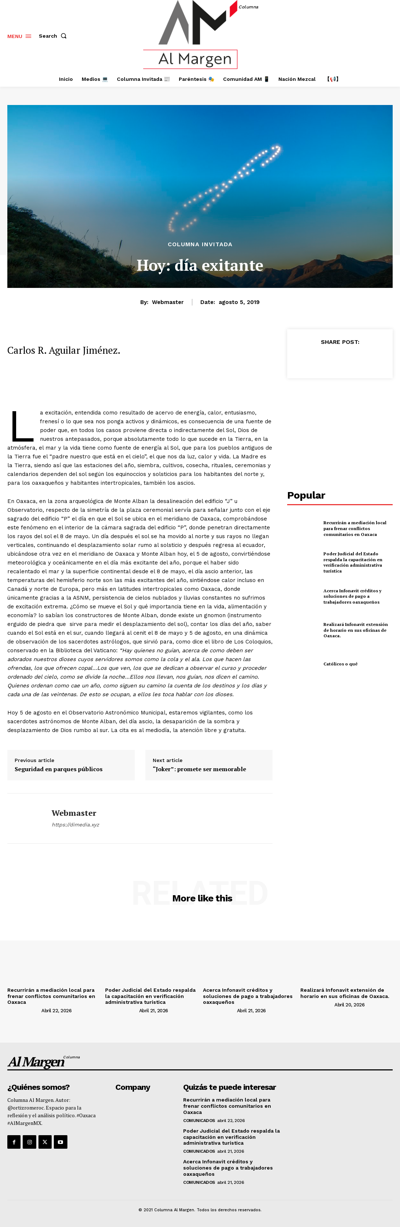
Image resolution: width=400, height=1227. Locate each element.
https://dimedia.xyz (75, 825)
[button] (54, 36)
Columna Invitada (200, 244)
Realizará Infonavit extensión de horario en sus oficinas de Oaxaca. (355, 630)
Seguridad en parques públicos (59, 769)
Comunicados (199, 1120)
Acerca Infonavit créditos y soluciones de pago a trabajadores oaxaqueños (352, 596)
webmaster (168, 302)
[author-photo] (23, 1010)
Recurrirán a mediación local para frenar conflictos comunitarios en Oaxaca (354, 528)
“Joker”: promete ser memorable (199, 769)
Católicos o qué (340, 664)
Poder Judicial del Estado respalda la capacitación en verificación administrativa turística (352, 562)
